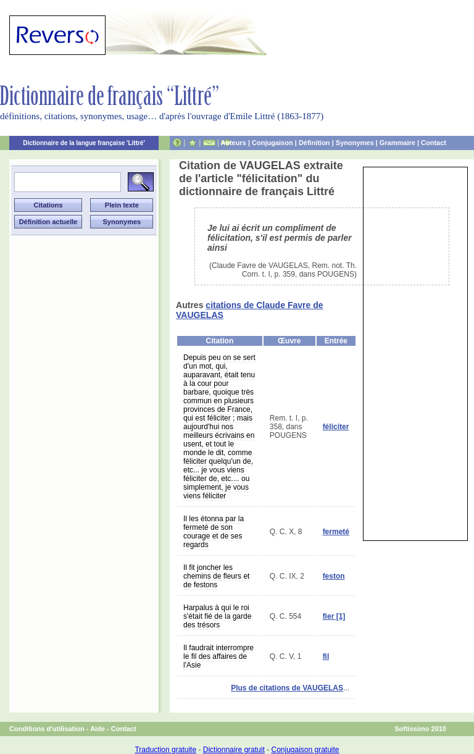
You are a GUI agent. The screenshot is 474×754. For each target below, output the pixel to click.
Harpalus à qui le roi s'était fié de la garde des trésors (217, 616)
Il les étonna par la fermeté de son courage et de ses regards (213, 531)
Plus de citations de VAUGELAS (287, 688)
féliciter (336, 426)
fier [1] (334, 616)
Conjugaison (272, 142)
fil (326, 656)
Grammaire (397, 142)
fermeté (336, 531)
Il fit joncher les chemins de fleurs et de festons (216, 576)
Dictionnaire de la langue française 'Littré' (84, 143)
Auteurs (233, 142)
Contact (433, 142)
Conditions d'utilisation (47, 728)
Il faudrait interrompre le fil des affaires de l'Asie (218, 656)
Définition (314, 142)
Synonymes (355, 142)
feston (334, 576)
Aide (97, 728)
